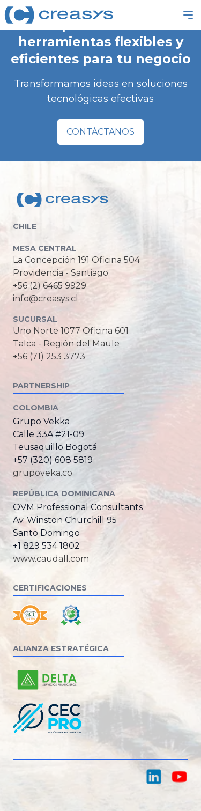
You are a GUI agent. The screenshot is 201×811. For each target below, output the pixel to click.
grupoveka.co (42, 473)
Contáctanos (100, 132)
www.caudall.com (51, 559)
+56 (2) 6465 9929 (49, 286)
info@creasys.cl (45, 298)
